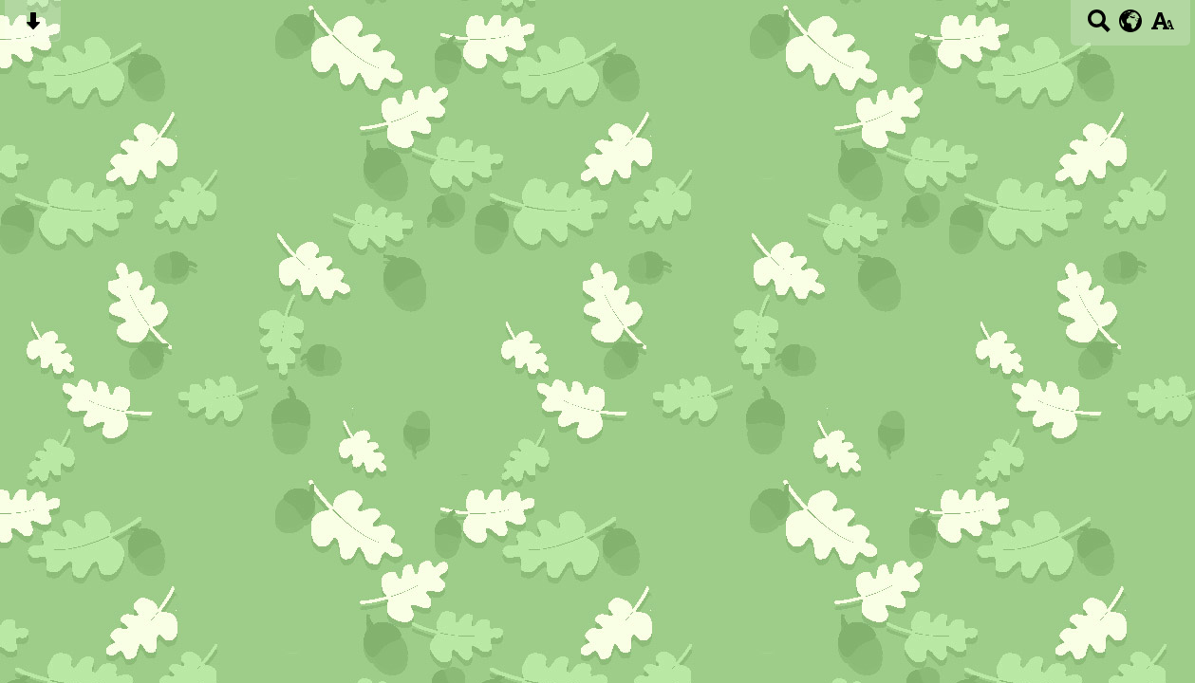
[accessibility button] (1162, 27)
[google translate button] (1131, 20)
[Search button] (1098, 27)
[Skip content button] (33, 27)
